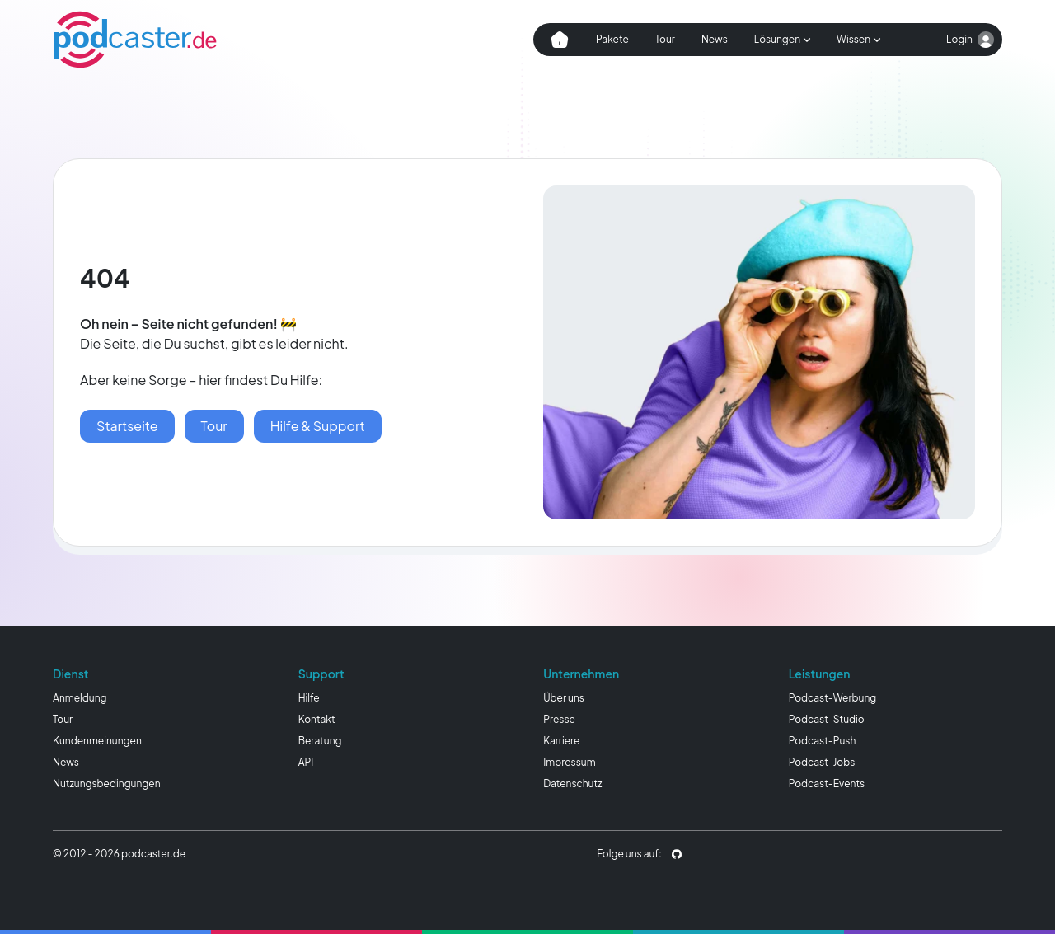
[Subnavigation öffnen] (782, 39)
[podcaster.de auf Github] (677, 854)
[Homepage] (135, 39)
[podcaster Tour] (214, 426)
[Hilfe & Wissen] (318, 426)
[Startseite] (127, 426)
